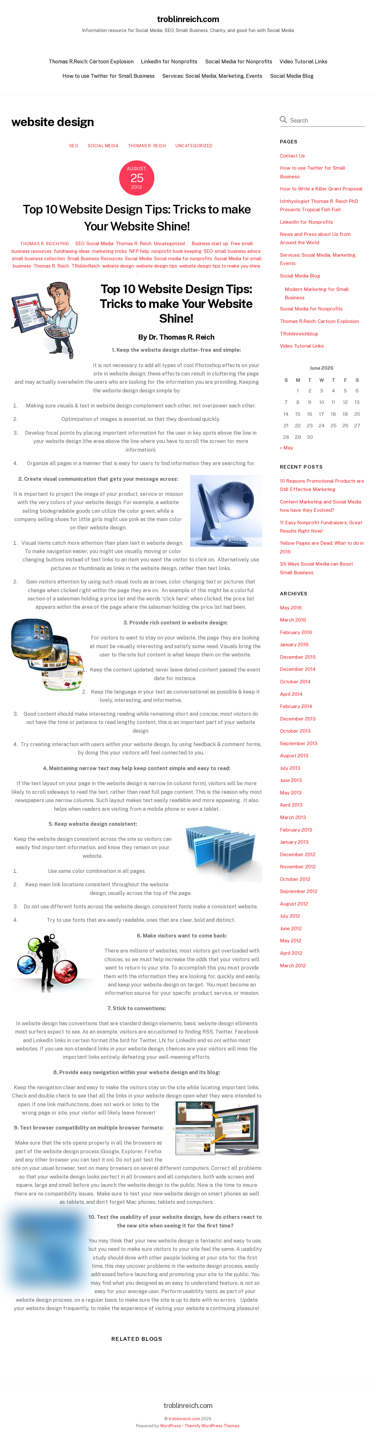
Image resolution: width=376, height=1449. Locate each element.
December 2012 (297, 856)
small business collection (38, 260)
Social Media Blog (292, 78)
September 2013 (299, 745)
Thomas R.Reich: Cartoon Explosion (91, 63)
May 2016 (291, 609)
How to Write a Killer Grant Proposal (321, 190)
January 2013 (294, 843)
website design (118, 267)
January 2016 (294, 646)
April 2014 (291, 695)
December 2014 (298, 670)
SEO (73, 147)
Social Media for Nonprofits (238, 63)
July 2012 (290, 917)
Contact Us (292, 157)
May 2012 (290, 942)
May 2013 (291, 794)
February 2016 (296, 634)
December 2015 (298, 658)
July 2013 (290, 769)
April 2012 (291, 954)
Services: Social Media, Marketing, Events (212, 78)
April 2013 (291, 806)
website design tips (156, 267)
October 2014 (295, 683)
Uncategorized (194, 147)
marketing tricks (109, 252)
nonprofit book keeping (176, 252)
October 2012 (295, 880)
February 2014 (296, 708)
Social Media (103, 147)
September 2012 (298, 893)
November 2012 (298, 868)
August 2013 (294, 757)
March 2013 (293, 819)
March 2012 (293, 967)
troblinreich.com (184, 1420)
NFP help (139, 252)
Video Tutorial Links (303, 63)
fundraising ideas (72, 252)
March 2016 (293, 621)
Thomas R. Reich (147, 147)
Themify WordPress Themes (212, 1427)
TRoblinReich (85, 267)
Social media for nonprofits (183, 260)
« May (286, 449)
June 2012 (291, 930)
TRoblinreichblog (299, 335)
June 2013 (291, 782)
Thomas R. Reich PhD (44, 245)
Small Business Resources (95, 260)
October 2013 (295, 732)
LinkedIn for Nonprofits (169, 63)
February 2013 (296, 831)
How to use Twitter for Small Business (108, 78)
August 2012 (294, 905)
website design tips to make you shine (219, 267)
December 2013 (298, 720)
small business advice (238, 252)
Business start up (210, 245)
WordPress (170, 1427)
